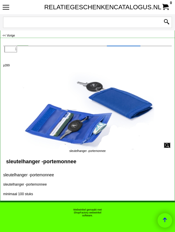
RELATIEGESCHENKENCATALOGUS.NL (86, 7)
